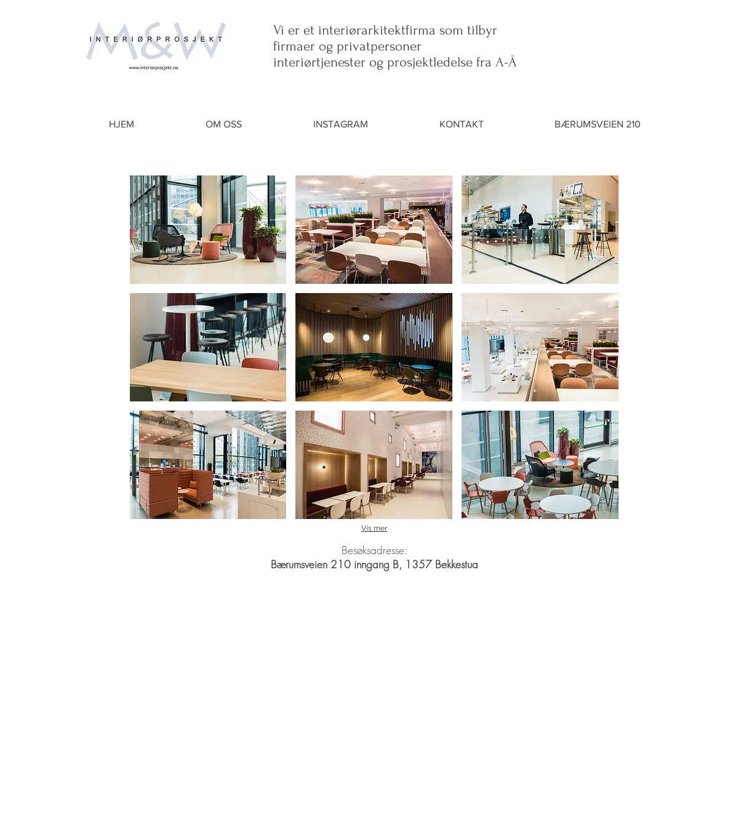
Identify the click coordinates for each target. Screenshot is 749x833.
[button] (208, 229)
